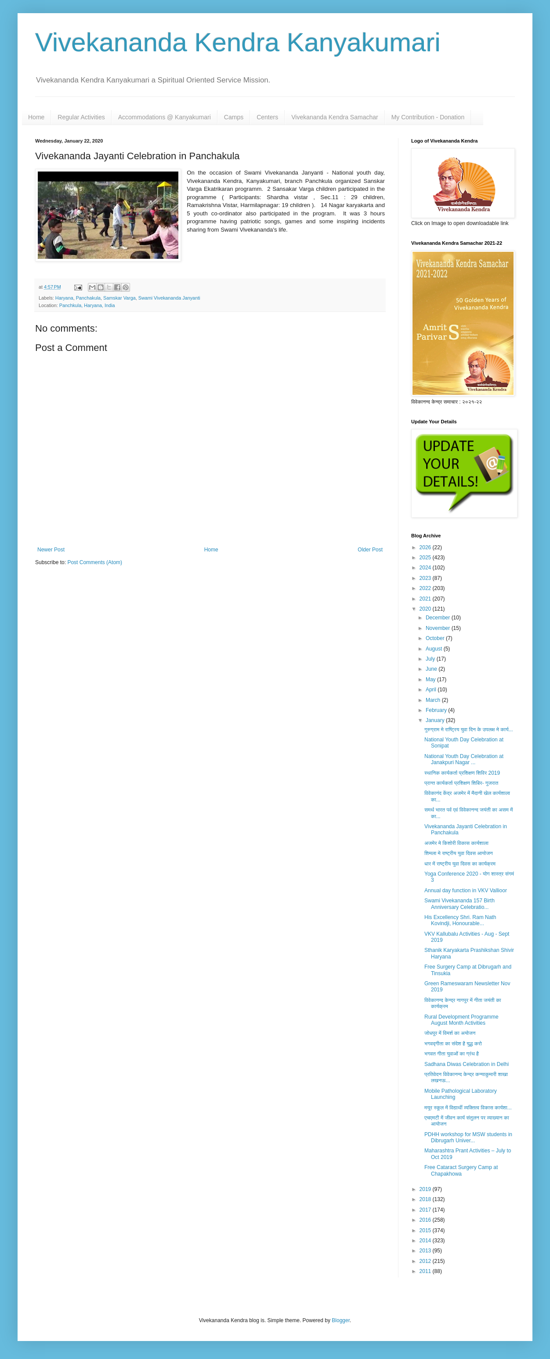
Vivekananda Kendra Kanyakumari (238, 42)
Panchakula (88, 297)
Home (36, 117)
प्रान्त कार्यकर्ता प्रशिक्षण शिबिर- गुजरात (461, 783)
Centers (267, 117)
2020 (426, 609)
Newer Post (51, 550)
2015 (426, 1230)
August (435, 649)
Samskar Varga (119, 297)
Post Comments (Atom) (94, 562)
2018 (426, 1199)
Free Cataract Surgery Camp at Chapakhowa (461, 1170)
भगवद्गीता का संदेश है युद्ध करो (453, 1044)
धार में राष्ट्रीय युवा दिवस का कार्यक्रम (460, 864)
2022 (426, 588)
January (436, 720)
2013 (426, 1251)
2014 (426, 1240)
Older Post (370, 550)
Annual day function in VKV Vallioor (465, 890)
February (437, 710)
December (439, 618)
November (439, 628)
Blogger (341, 1320)
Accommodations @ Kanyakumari (164, 117)
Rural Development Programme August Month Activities (461, 1020)
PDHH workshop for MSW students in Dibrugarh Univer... (468, 1137)
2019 (426, 1189)
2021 (426, 599)
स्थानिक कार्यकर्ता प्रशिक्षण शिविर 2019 (462, 773)
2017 (426, 1210)
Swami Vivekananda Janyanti (169, 297)
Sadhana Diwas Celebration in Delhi (466, 1064)
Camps (233, 117)
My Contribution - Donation (428, 117)
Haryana (64, 297)
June (432, 669)
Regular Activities (81, 117)
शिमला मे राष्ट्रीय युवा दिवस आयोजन (458, 853)
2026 (426, 547)
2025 (426, 557)
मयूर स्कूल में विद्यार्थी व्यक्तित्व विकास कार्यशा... (468, 1108)
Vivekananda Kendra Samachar (334, 117)
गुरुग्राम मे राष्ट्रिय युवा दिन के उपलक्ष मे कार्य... (468, 729)
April (432, 690)
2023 (426, 578)
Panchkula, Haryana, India (87, 305)
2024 (426, 568)
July (431, 659)
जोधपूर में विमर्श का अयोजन (449, 1033)
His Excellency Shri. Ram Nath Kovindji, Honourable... (460, 920)
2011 (426, 1271)
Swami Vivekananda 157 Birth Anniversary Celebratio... (459, 904)
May (431, 679)
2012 (426, 1261)
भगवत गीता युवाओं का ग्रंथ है (451, 1054)
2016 (426, 1220)
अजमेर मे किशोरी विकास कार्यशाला (456, 843)
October (436, 638)
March (434, 700)
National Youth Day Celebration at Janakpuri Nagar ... (463, 759)
